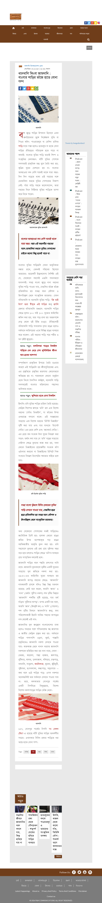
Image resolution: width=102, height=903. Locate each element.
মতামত (47, 34)
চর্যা (23, 28)
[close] (89, 48)
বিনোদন (60, 28)
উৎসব (36, 34)
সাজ (33, 751)
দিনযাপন (79, 885)
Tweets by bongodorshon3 (75, 143)
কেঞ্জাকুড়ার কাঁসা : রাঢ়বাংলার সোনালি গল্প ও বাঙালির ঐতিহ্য (79, 323)
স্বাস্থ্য (39, 751)
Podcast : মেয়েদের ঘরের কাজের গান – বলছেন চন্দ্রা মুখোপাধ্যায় (79, 252)
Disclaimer (82, 890)
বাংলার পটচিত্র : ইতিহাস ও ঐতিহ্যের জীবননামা (78, 342)
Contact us (51, 895)
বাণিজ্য (26, 751)
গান (71, 34)
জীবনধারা (60, 34)
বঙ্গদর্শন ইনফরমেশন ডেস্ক (33, 66)
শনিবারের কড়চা (84, 34)
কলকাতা (33, 28)
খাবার (52, 751)
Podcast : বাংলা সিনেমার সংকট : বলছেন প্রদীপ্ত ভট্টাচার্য (78, 226)
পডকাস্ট (45, 39)
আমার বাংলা (84, 28)
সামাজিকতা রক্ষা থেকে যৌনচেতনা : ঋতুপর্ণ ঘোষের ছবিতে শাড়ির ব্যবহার (33, 828)
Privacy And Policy (49, 890)
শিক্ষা (46, 751)
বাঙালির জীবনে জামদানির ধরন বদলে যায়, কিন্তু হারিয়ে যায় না (20, 828)
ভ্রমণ (71, 28)
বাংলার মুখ (47, 28)
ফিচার (14, 34)
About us (35, 890)
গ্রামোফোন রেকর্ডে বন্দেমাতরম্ (79, 356)
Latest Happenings (22, 890)
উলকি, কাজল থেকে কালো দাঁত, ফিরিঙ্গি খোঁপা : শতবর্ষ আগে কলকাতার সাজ (57, 831)
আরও (58, 855)
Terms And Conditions (67, 890)
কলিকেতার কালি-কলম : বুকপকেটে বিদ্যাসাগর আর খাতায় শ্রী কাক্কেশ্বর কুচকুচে (79, 297)
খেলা (25, 34)
